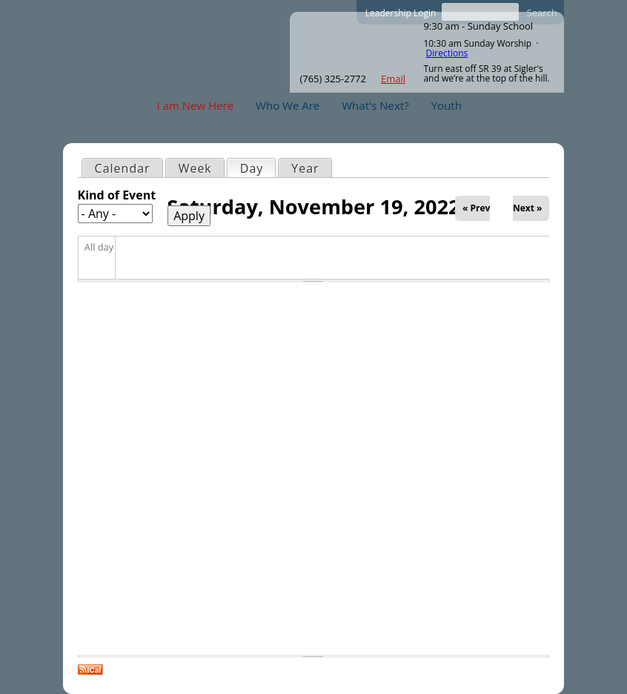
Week (195, 168)
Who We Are (287, 105)
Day (258, 167)
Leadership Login (401, 13)
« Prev (476, 208)
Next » (528, 208)
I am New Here (195, 105)
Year (305, 168)
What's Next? (375, 105)
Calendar (122, 168)
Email (393, 78)
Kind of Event (117, 195)
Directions (447, 53)
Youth (446, 105)
